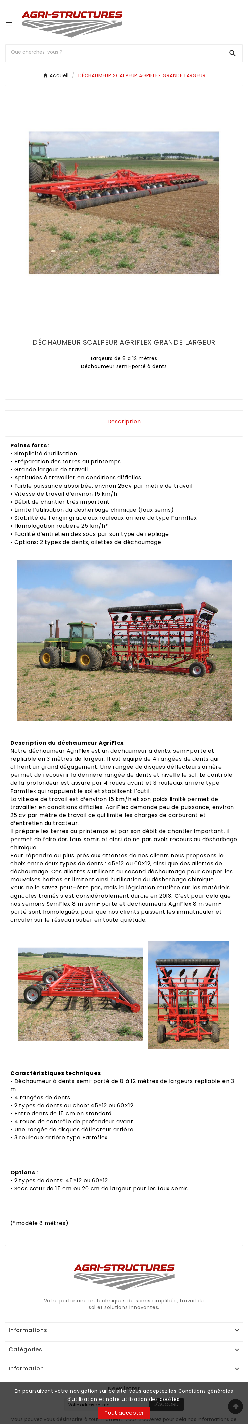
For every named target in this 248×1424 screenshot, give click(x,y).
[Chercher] (114, 52)
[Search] (232, 53)
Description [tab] (124, 421)
